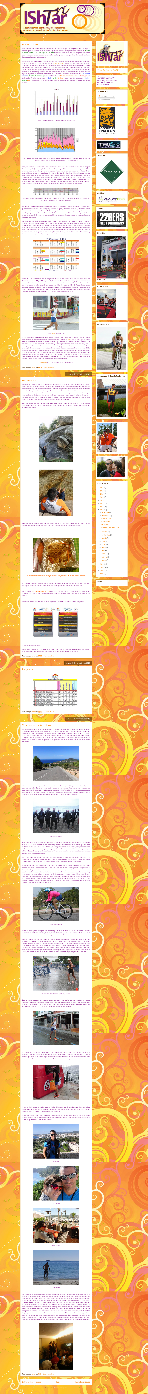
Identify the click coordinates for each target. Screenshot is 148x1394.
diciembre (105, 512)
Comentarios (104, 100)
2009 (102, 564)
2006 (102, 573)
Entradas (103, 96)
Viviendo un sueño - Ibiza (36, 725)
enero (104, 560)
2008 (102, 567)
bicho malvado (58, 63)
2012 (102, 503)
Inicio (58, 1382)
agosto (104, 538)
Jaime (69, 340)
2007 (102, 570)
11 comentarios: (48, 1374)
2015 (102, 494)
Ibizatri (53, 333)
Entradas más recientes (31, 1382)
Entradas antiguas (82, 1382)
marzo (104, 554)
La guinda (27, 669)
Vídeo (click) (43, 363)
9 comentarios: (49, 367)
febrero (104, 557)
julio (103, 541)
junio (104, 544)
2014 (102, 497)
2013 (102, 500)
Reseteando (29, 380)
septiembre (106, 535)
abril (103, 551)
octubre (105, 532)
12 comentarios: (49, 712)
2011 (102, 506)
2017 (102, 488)
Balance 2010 (30, 44)
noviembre (106, 516)
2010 (102, 510)
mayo (104, 547)
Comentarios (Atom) (61, 1388)
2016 (102, 491)
